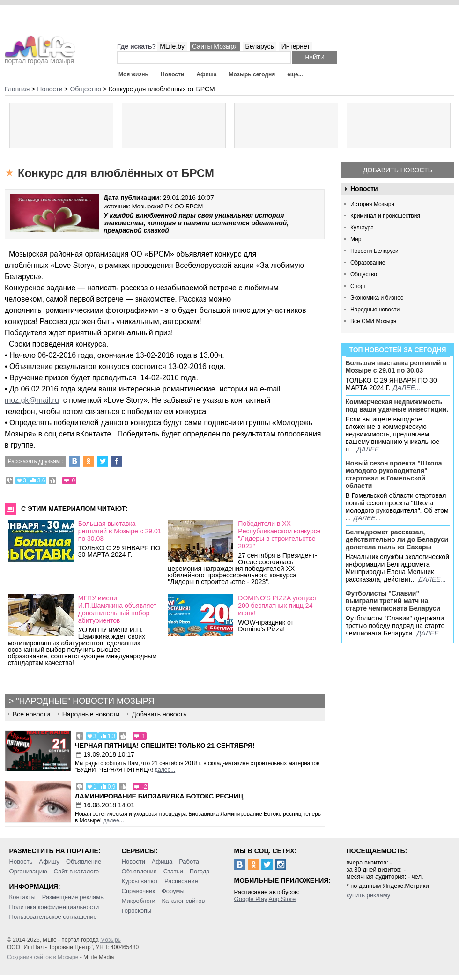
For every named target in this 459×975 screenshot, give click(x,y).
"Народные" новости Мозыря (85, 701)
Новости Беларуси (374, 251)
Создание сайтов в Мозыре (42, 957)
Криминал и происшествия (385, 216)
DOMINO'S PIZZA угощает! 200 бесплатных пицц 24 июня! (278, 605)
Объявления (139, 871)
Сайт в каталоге (76, 871)
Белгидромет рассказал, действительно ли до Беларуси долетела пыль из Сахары (397, 539)
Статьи (173, 871)
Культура (362, 227)
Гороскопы (137, 910)
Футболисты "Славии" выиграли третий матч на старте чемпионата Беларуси (393, 601)
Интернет (295, 46)
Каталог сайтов (183, 900)
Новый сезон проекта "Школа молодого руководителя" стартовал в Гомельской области (394, 474)
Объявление (83, 861)
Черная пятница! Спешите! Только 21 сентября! (165, 745)
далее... (406, 387)
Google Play (250, 898)
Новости (172, 74)
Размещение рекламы (73, 897)
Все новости (31, 714)
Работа (189, 861)
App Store (282, 898)
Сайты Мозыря (214, 46)
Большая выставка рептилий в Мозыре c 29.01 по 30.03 (396, 366)
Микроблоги (138, 900)
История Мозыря (372, 204)
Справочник (138, 890)
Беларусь (259, 46)
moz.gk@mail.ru (32, 400)
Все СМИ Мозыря (373, 321)
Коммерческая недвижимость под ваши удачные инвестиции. (397, 405)
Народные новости (375, 309)
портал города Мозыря (40, 58)
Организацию (28, 871)
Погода (200, 871)
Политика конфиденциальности (54, 906)
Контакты (22, 897)
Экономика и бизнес (376, 298)
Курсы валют (140, 881)
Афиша (206, 74)
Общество (363, 274)
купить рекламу (369, 895)
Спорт (358, 286)
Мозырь (110, 940)
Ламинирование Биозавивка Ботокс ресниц (159, 796)
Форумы (173, 890)
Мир (355, 239)
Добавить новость (397, 170)
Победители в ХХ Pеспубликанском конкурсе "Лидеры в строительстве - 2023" (279, 535)
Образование (367, 262)
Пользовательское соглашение (53, 916)
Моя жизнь (133, 74)
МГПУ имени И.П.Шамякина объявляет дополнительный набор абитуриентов (117, 609)
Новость (21, 861)
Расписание (181, 881)
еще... (295, 74)
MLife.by (172, 46)
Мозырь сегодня (252, 74)
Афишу (49, 861)
